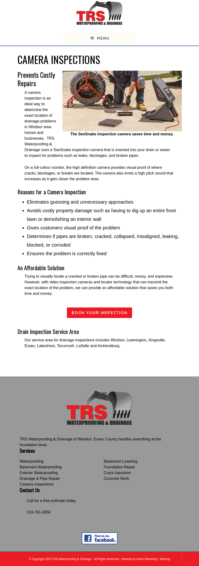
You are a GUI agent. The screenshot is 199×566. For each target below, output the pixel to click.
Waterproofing (31, 461)
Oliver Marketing (146, 559)
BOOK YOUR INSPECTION (99, 312)
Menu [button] (103, 38)
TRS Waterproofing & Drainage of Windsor (55, 439)
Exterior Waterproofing (39, 473)
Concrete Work (116, 478)
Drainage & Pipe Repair (40, 478)
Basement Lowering (120, 461)
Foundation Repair (119, 467)
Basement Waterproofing (41, 467)
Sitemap (165, 559)
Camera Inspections (37, 484)
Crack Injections (117, 473)
